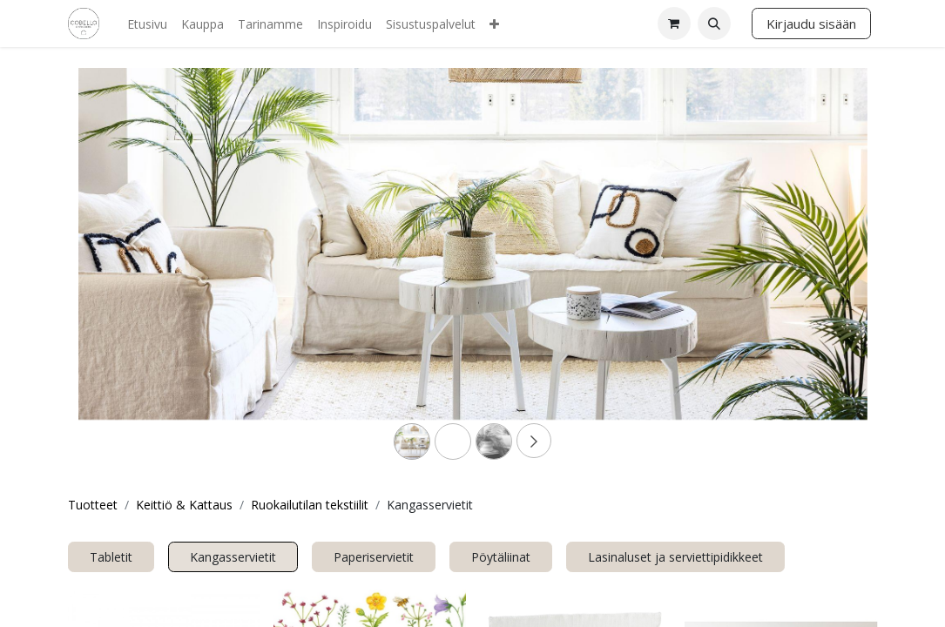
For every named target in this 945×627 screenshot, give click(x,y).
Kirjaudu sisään (811, 23)
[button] (714, 23)
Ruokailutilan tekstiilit (309, 504)
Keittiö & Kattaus (184, 504)
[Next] (808, 271)
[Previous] (137, 271)
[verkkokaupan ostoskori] (674, 23)
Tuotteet (93, 504)
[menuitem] (147, 24)
